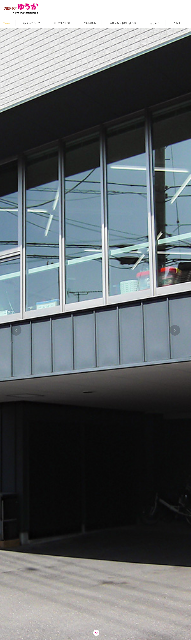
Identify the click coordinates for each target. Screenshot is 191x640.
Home (7, 23)
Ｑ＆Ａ (177, 23)
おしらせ (155, 23)
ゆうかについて (32, 23)
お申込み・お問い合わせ (122, 23)
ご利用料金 (90, 23)
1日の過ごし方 (62, 23)
